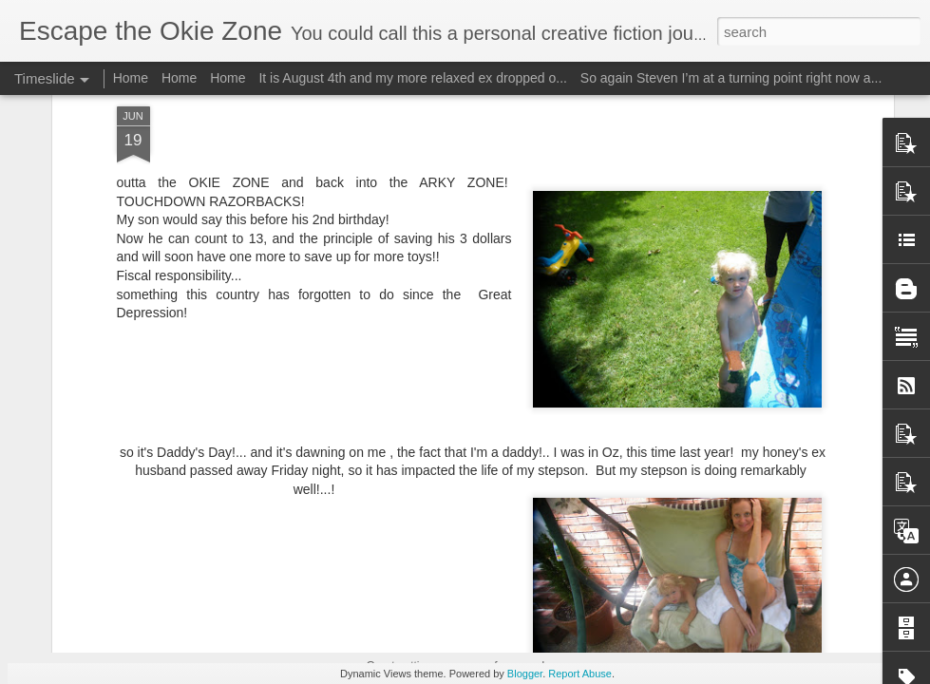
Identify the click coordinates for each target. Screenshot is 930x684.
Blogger (524, 673)
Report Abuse (580, 673)
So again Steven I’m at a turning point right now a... (731, 78)
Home (130, 78)
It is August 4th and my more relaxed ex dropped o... (412, 78)
